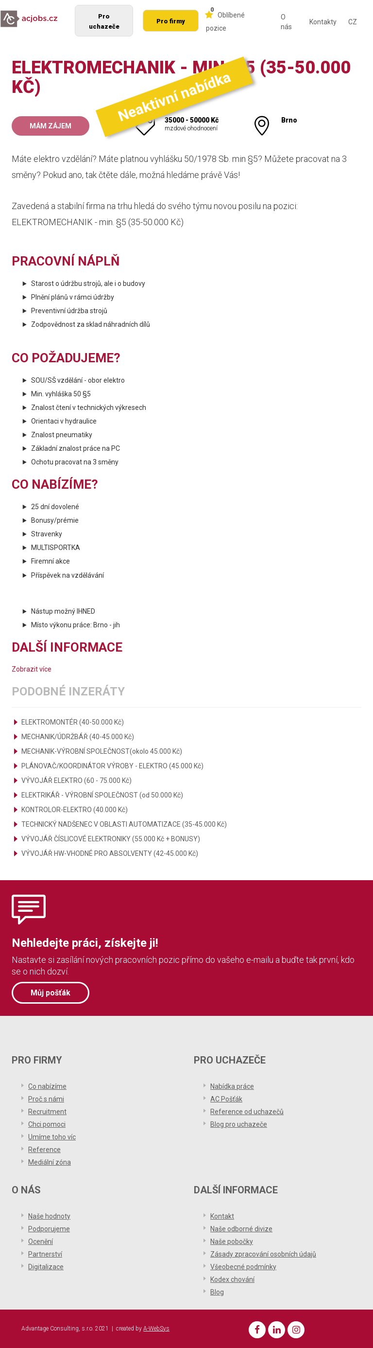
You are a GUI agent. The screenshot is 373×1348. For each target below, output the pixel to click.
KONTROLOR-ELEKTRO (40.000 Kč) (74, 810)
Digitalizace (46, 1267)
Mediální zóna (49, 1162)
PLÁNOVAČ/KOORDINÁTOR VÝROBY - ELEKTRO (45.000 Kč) (112, 766)
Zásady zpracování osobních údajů (263, 1254)
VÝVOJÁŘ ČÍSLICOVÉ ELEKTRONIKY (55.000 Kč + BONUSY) (110, 839)
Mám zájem (50, 126)
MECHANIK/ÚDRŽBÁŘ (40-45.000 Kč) (77, 737)
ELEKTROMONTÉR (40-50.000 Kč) (72, 722)
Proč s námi (46, 1099)
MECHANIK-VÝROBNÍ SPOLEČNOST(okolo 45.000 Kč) (101, 751)
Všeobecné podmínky (243, 1267)
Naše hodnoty (49, 1216)
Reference (44, 1149)
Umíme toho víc (52, 1137)
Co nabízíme (47, 1086)
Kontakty (323, 22)
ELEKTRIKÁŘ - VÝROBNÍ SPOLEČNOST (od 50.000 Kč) (102, 795)
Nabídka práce (232, 1086)
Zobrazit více (31, 669)
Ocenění (40, 1241)
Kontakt (222, 1216)
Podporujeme (49, 1229)
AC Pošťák (226, 1099)
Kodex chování (232, 1279)
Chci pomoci (47, 1124)
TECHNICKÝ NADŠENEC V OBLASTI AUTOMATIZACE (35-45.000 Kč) (124, 824)
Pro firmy (170, 21)
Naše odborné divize (241, 1229)
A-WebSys (156, 1328)
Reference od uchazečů (247, 1112)
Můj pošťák (50, 992)
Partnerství (45, 1254)
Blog (217, 1292)
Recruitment (47, 1112)
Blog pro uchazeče (238, 1124)
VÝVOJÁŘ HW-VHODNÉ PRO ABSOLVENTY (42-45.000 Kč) (109, 853)
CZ (352, 22)
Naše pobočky (231, 1241)
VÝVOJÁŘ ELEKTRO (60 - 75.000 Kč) (76, 780)
